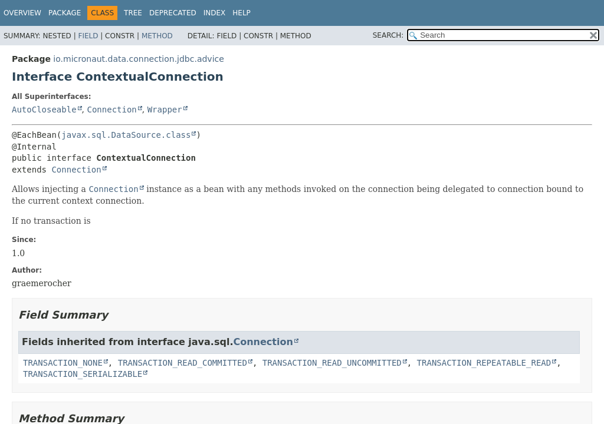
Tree (133, 13)
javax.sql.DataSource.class (126, 135)
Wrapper (164, 109)
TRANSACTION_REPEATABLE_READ (484, 362)
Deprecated (172, 13)
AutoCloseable (44, 109)
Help (241, 13)
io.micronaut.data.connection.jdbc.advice (138, 59)
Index (214, 13)
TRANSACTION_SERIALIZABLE (82, 374)
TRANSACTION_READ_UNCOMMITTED (332, 362)
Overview (22, 13)
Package (64, 13)
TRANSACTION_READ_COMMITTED (182, 362)
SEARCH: (388, 35)
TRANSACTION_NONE (63, 362)
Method (157, 36)
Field (88, 36)
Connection (111, 109)
